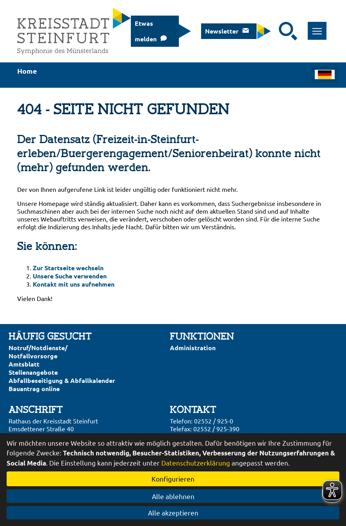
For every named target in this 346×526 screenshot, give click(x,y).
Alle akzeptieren (173, 512)
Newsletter (222, 31)
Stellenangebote (33, 372)
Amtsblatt (24, 364)
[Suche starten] (288, 31)
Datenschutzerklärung (195, 463)
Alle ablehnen (173, 496)
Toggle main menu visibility (319, 27)
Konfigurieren (173, 479)
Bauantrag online (34, 388)
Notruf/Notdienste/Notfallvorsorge (38, 352)
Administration (193, 348)
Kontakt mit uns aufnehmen (73, 284)
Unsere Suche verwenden (70, 276)
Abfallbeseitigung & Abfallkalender (62, 380)
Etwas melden (146, 31)
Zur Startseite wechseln (68, 268)
